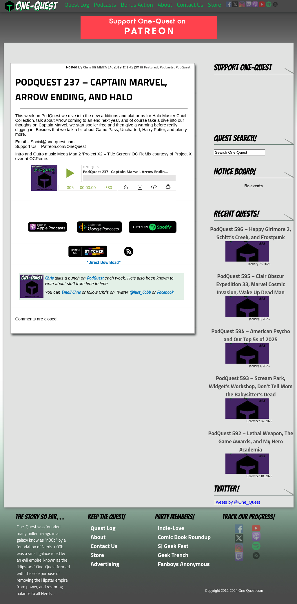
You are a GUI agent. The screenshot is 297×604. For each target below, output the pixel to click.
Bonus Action (137, 4)
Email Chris (71, 292)
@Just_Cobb (140, 292)
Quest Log (77, 4)
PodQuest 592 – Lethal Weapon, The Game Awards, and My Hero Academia (250, 441)
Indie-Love (171, 527)
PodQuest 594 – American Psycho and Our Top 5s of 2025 (250, 335)
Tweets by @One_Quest (237, 502)
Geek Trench (173, 554)
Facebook (165, 292)
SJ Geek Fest (173, 545)
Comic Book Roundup (184, 536)
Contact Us (190, 4)
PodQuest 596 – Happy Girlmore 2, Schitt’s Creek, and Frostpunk (250, 233)
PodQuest (183, 67)
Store (214, 4)
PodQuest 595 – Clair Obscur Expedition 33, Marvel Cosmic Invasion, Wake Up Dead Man (250, 284)
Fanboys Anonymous (184, 563)
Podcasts (105, 4)
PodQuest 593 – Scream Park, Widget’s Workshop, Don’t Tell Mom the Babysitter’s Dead (250, 386)
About (165, 4)
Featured (151, 67)
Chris (87, 67)
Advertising (105, 563)
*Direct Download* (104, 262)
